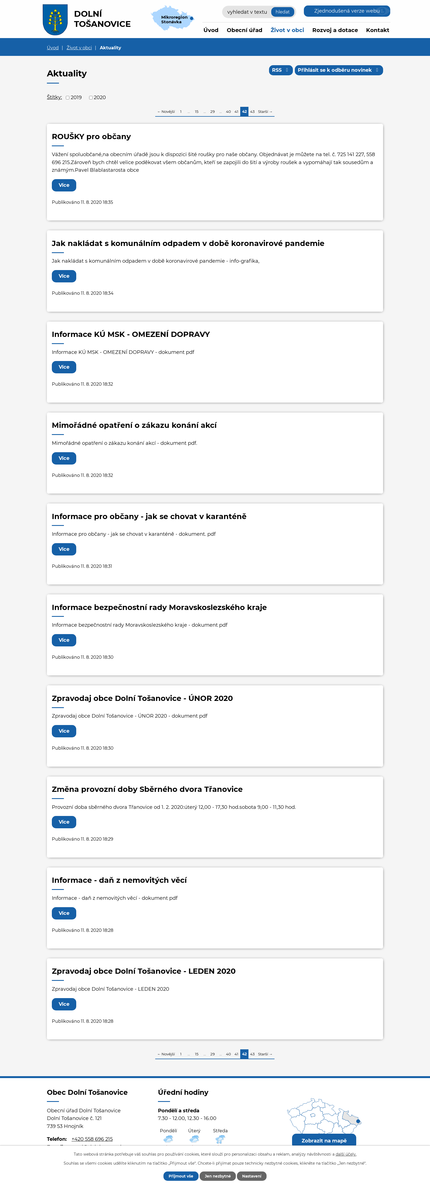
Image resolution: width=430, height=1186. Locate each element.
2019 (76, 97)
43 (252, 111)
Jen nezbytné (217, 1175)
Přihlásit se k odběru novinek (338, 71)
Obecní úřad (244, 30)
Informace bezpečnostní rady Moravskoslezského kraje (159, 607)
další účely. (346, 1153)
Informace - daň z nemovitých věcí (119, 880)
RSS (279, 71)
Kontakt (377, 30)
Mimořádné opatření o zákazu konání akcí (134, 425)
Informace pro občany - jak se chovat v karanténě (149, 516)
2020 (100, 97)
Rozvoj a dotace (335, 30)
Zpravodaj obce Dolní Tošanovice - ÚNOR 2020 (142, 698)
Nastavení (254, 1175)
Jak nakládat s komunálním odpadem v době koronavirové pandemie (188, 243)
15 (197, 111)
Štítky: (54, 97)
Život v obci (287, 30)
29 (212, 111)
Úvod (211, 30)
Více (64, 185)
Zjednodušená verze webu (347, 11)
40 (228, 111)
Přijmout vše (178, 1175)
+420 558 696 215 (92, 1139)
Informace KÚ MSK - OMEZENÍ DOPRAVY (131, 334)
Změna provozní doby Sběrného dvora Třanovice (147, 789)
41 (236, 111)
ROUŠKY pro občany (91, 136)
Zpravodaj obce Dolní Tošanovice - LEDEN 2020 (144, 971)
